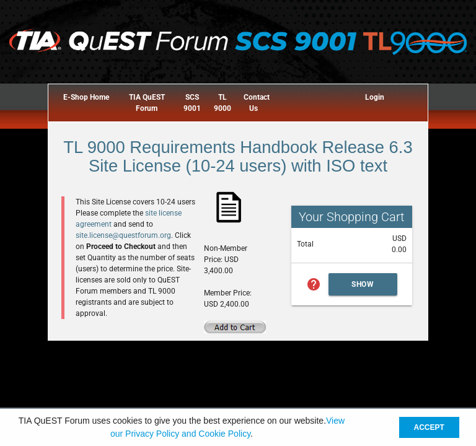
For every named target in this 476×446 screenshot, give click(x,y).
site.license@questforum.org (123, 235)
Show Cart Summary (363, 287)
